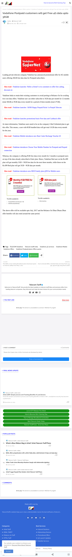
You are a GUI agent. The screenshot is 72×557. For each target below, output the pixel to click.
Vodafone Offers (8, 249)
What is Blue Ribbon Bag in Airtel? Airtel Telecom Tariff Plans (28, 443)
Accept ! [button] (8, 551)
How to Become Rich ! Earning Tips (36, 414)
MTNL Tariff (7, 538)
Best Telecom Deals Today (36, 421)
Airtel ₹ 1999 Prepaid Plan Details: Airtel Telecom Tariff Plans (24, 472)
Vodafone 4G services (47, 247)
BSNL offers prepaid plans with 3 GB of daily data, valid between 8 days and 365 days (31, 453)
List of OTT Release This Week (36, 411)
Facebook (16, 255)
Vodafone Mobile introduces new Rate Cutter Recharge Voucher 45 (37, 136)
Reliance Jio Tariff (9, 535)
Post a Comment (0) (36, 359)
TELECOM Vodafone (16, 247)
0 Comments (65, 347)
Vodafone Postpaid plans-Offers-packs (18, 9)
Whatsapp (34, 255)
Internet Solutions (43, 529)
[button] (70, 3)
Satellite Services (43, 541)
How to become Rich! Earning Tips (55, 3)
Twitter (25, 255)
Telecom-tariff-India (31, 247)
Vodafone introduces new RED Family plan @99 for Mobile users (36, 171)
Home (4, 9)
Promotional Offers (44, 535)
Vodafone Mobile (61, 247)
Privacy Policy (47, 548)
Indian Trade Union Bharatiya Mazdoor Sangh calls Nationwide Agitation (28, 462)
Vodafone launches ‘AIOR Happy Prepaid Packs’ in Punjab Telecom (37, 107)
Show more (65, 300)
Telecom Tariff (35, 285)
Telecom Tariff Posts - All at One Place (36, 425)
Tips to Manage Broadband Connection (36, 418)
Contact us (36, 548)
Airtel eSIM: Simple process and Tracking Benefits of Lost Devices (24, 395)
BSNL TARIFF (8, 532)
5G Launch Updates (44, 538)
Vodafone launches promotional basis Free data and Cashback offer (37, 119)
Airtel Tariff (7, 529)
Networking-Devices (44, 532)
